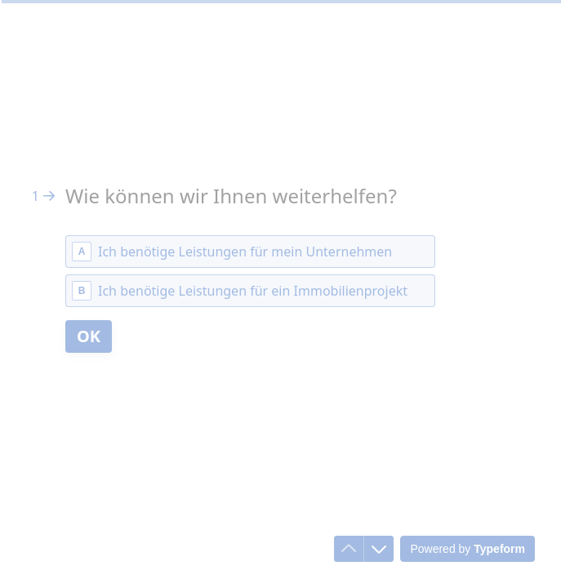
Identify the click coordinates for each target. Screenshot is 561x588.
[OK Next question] (88, 336)
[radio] (250, 251)
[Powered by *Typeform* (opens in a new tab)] (467, 549)
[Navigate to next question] (379, 549)
